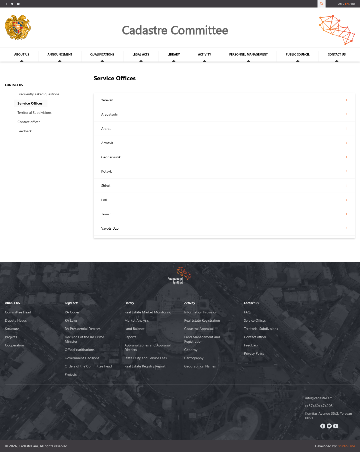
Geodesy (191, 349)
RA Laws (71, 320)
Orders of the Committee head (88, 366)
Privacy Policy (254, 353)
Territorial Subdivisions (35, 112)
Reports (130, 337)
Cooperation (14, 345)
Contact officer (29, 121)
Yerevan (107, 100)
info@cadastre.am (318, 398)
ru (353, 3)
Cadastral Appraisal (199, 328)
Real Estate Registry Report (145, 366)
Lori (104, 199)
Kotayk (106, 171)
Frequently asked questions (38, 94)
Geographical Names (200, 366)
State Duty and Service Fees (145, 358)
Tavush (106, 214)
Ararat (106, 128)
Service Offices (255, 320)
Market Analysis (136, 320)
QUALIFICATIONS (102, 54)
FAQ (247, 312)
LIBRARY (174, 54)
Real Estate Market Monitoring (147, 312)
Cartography (194, 358)
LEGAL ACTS (140, 54)
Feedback (25, 131)
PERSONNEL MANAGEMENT (248, 54)
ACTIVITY (204, 54)
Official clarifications (79, 349)
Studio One (346, 445)
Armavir (107, 142)
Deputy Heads (16, 320)
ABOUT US (21, 54)
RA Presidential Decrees (82, 328)
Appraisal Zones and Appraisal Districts (147, 347)
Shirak (105, 185)
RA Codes (72, 312)
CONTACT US (337, 54)
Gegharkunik (111, 157)
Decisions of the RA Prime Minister (84, 339)
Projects (11, 337)
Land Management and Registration (202, 339)
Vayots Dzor (110, 228)
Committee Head (18, 312)
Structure (12, 328)
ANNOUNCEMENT (60, 54)
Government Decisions (82, 358)
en (347, 3)
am (340, 3)
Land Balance (134, 328)
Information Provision (200, 312)
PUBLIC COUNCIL (298, 54)
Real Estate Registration (202, 320)
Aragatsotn (109, 114)
